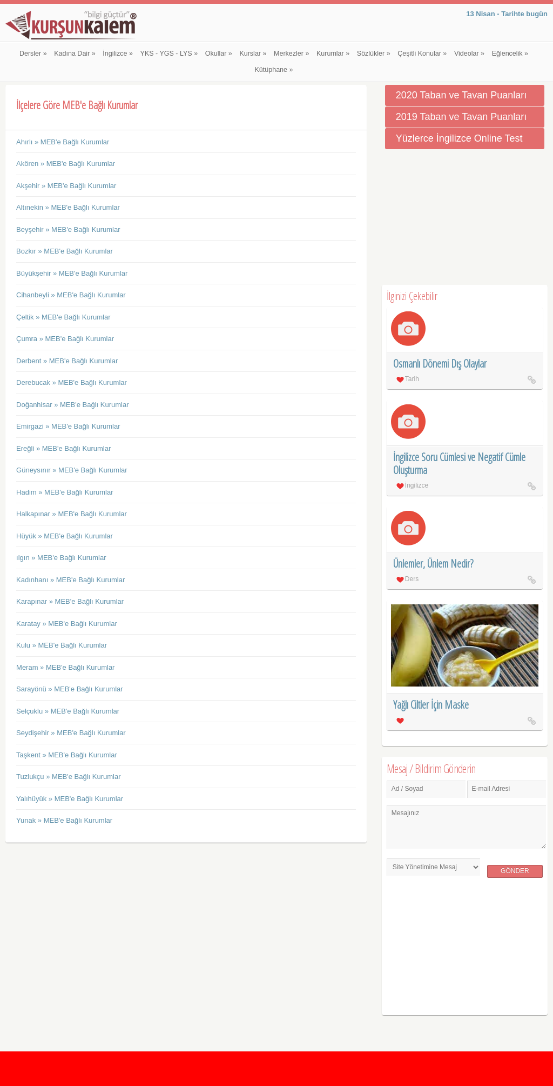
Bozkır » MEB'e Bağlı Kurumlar (64, 251)
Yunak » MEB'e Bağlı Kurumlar (64, 820)
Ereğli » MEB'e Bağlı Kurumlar (63, 448)
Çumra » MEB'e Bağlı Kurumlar (65, 339)
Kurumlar (332, 53)
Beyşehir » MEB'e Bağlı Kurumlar (68, 229)
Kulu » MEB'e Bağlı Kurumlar (61, 645)
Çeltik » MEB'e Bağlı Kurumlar (63, 317)
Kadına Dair (74, 53)
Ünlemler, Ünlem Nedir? (433, 563)
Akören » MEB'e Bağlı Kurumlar (65, 163)
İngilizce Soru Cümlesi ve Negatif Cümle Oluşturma (459, 463)
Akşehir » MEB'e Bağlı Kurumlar (66, 186)
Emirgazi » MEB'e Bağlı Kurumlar (68, 426)
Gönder (515, 871)
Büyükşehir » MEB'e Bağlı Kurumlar (71, 273)
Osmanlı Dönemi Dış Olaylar (440, 363)
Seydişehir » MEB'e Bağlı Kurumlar (71, 733)
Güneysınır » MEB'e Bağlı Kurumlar (71, 470)
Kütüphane (274, 70)
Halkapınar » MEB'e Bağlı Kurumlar (71, 514)
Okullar (218, 53)
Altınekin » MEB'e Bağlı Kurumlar (68, 207)
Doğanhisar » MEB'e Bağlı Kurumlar (72, 405)
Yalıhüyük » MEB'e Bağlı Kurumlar (69, 799)
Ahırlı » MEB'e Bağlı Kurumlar (62, 142)
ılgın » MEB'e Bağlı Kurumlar (61, 558)
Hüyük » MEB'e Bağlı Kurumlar (64, 536)
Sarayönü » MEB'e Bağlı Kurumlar (69, 689)
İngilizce (118, 53)
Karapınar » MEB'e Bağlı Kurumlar (70, 601)
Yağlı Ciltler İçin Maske (431, 704)
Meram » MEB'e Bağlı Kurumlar (65, 667)
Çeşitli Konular (422, 53)
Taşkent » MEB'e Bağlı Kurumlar (66, 755)
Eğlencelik (510, 53)
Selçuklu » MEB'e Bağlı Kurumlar (67, 711)
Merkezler (291, 53)
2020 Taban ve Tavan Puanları (461, 95)
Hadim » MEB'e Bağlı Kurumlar (64, 492)
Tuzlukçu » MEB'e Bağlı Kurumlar (68, 776)
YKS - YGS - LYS (169, 53)
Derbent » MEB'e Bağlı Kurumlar (67, 361)
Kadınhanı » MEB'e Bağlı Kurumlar (70, 580)
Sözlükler (373, 53)
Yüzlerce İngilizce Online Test (459, 138)
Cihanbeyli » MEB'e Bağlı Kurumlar (71, 295)
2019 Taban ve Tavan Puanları (461, 116)
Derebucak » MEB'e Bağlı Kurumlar (71, 382)
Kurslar (252, 53)
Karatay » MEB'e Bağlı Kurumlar (66, 623)
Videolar (469, 53)
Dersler (33, 53)
